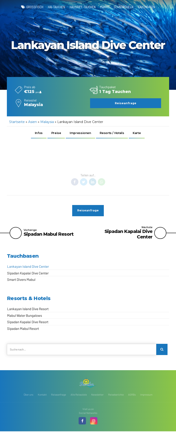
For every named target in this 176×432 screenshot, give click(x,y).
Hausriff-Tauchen (83, 7)
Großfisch (34, 7)
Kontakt (42, 395)
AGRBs (132, 395)
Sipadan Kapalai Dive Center (28, 273)
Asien (32, 122)
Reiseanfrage (58, 395)
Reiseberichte (116, 395)
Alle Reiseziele (79, 395)
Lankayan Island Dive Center (28, 267)
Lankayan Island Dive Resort (28, 309)
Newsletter (97, 395)
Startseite (17, 122)
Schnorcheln (123, 7)
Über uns (28, 395)
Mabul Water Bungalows (24, 316)
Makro (104, 7)
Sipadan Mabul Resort (23, 329)
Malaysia (47, 122)
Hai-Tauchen (56, 7)
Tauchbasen (146, 7)
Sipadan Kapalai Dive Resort (27, 322)
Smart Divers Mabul (21, 280)
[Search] (162, 349)
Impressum (146, 395)
